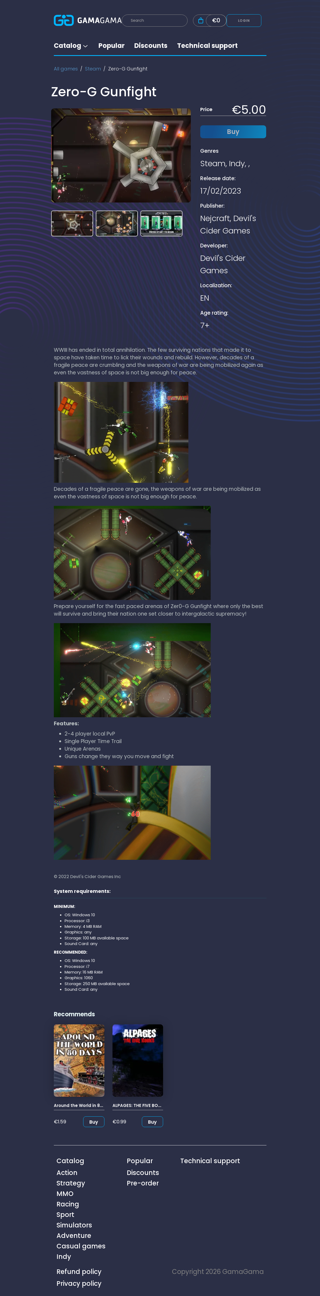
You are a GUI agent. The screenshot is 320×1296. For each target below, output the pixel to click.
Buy (93, 1122)
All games (66, 68)
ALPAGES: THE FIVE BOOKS (139, 1105)
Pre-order (143, 1183)
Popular (112, 45)
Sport (65, 1214)
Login (244, 20)
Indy (237, 163)
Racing (68, 1204)
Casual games (81, 1246)
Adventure (74, 1235)
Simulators (74, 1225)
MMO (65, 1193)
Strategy (71, 1183)
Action (67, 1172)
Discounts (150, 45)
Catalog (71, 45)
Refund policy (79, 1271)
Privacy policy (79, 1283)
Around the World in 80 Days (84, 1105)
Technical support (207, 45)
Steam (93, 68)
